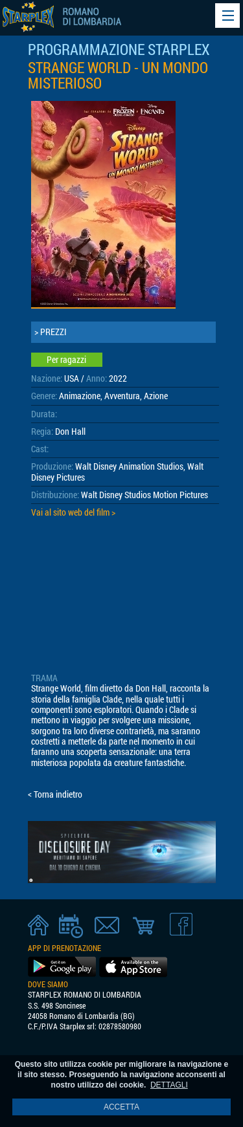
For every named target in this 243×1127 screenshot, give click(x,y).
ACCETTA (121, 1106)
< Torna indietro (55, 794)
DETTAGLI (169, 1084)
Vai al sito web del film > (73, 512)
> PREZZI (50, 332)
